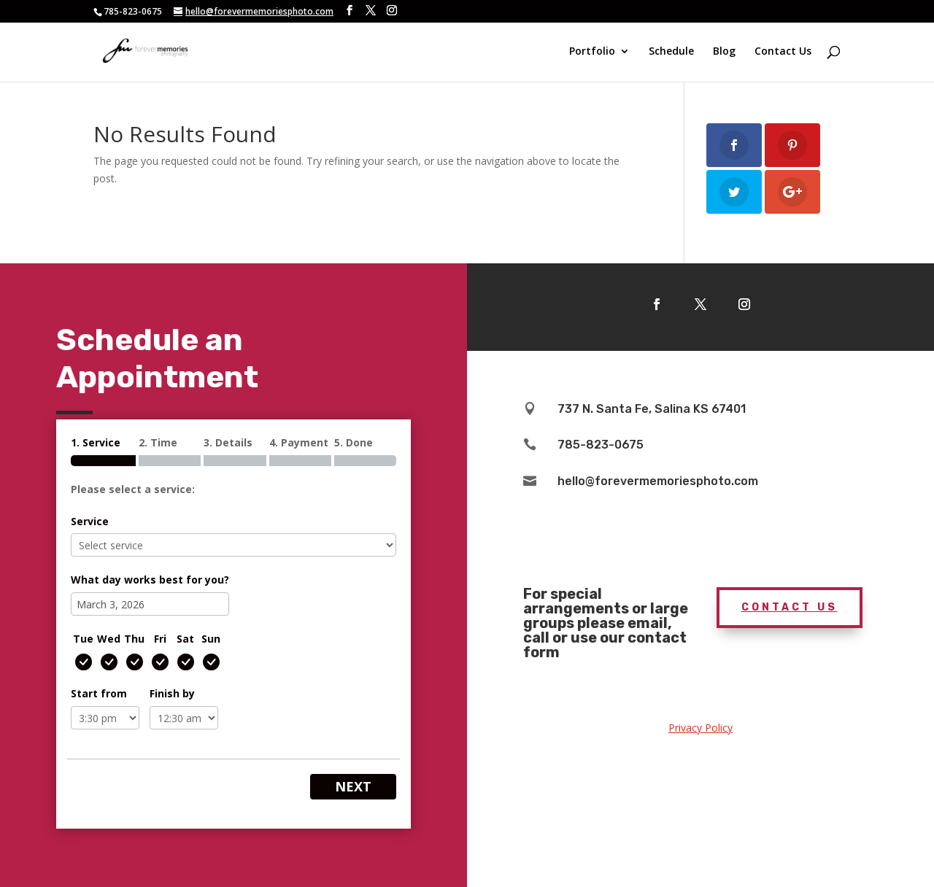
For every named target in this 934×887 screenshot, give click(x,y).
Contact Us (782, 53)
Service (90, 521)
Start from (99, 693)
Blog (724, 53)
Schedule (671, 53)
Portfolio (592, 53)
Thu (134, 639)
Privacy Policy (700, 728)
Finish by (172, 693)
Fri (160, 639)
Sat (185, 639)
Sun (210, 639)
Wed (108, 639)
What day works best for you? (150, 579)
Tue (83, 639)
